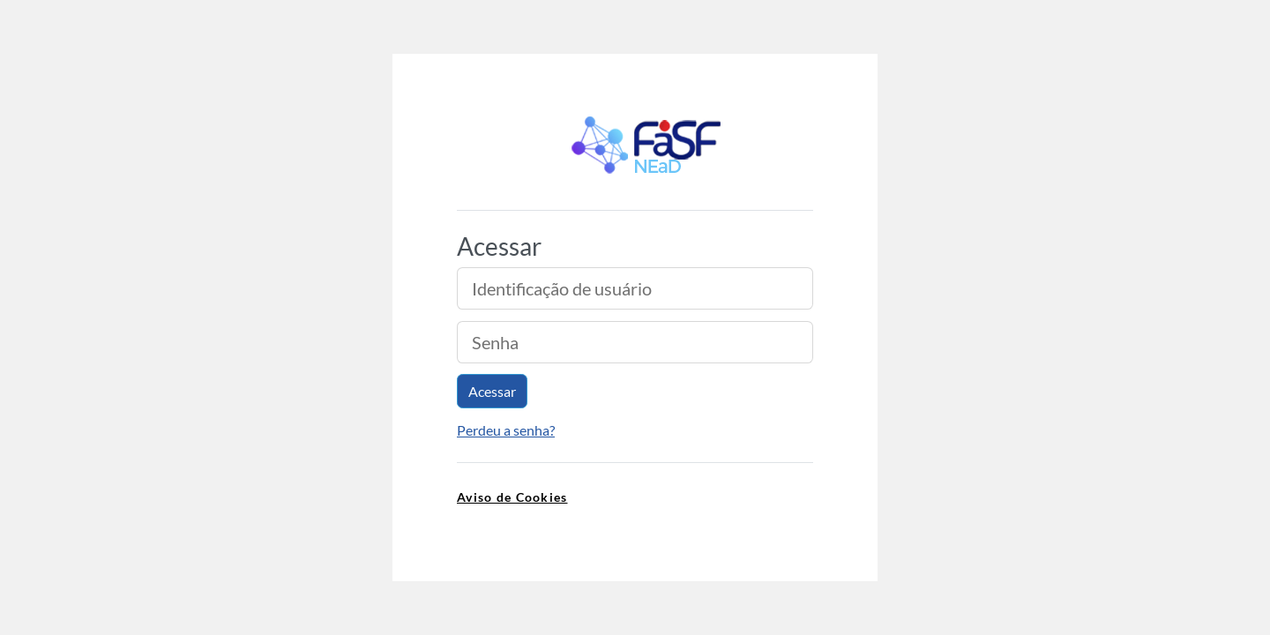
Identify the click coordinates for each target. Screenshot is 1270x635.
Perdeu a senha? (506, 430)
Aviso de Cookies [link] (512, 496)
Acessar (492, 391)
